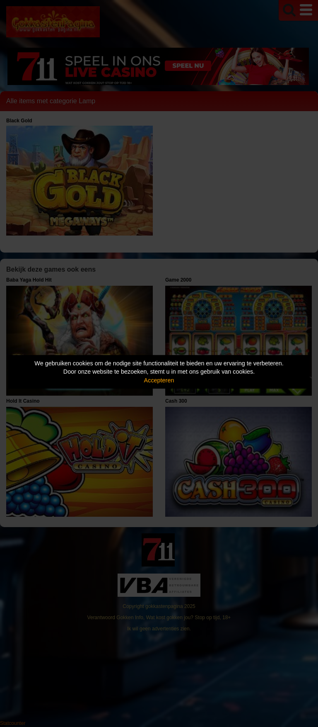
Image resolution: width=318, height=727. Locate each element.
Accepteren (159, 380)
